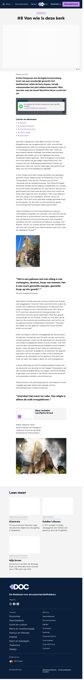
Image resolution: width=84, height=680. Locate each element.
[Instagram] (10, 604)
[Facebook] (14, 604)
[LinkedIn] (17, 604)
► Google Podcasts (26, 129)
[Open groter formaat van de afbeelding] (28, 251)
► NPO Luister (24, 132)
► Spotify (22, 123)
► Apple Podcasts (26, 126)
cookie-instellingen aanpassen (35, 108)
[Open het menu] (6, 4)
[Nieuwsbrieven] (71, 4)
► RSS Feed (23, 135)
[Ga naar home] (41, 4)
